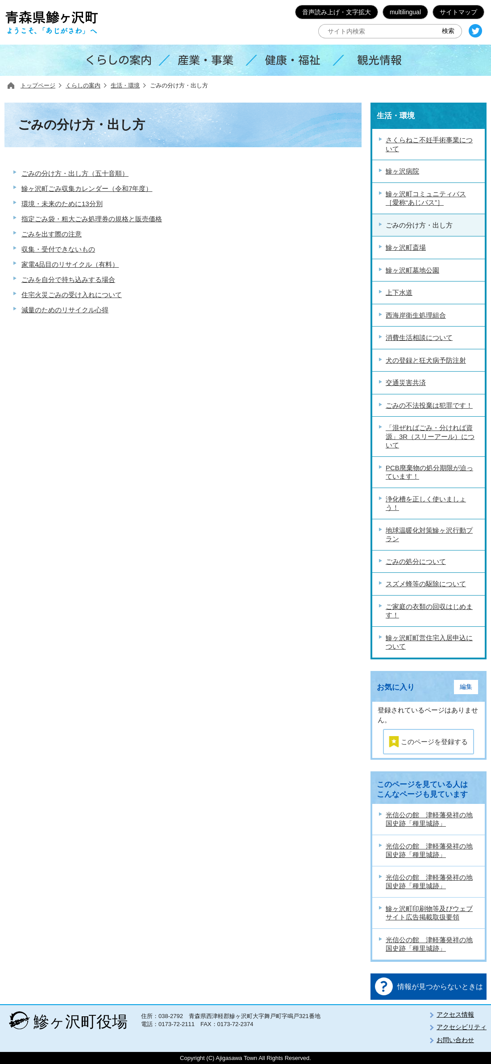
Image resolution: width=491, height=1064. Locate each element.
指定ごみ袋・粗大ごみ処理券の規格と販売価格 (91, 219)
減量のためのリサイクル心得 (64, 310)
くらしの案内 (83, 85)
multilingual (405, 12)
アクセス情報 (455, 1014)
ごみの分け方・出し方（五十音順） (75, 173)
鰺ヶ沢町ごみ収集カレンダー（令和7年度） (86, 188)
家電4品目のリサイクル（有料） (70, 264)
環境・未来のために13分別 (62, 203)
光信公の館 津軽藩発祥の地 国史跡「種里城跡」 (429, 819)
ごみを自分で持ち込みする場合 (68, 279)
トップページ (38, 85)
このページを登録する (434, 741)
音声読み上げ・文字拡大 (336, 12)
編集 (466, 686)
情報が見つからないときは (440, 986)
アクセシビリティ (462, 1027)
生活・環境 (125, 85)
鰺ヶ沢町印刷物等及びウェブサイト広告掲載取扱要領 (429, 913)
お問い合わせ (455, 1039)
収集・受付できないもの (58, 249)
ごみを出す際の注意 (51, 234)
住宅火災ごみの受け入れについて (71, 294)
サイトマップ (458, 12)
